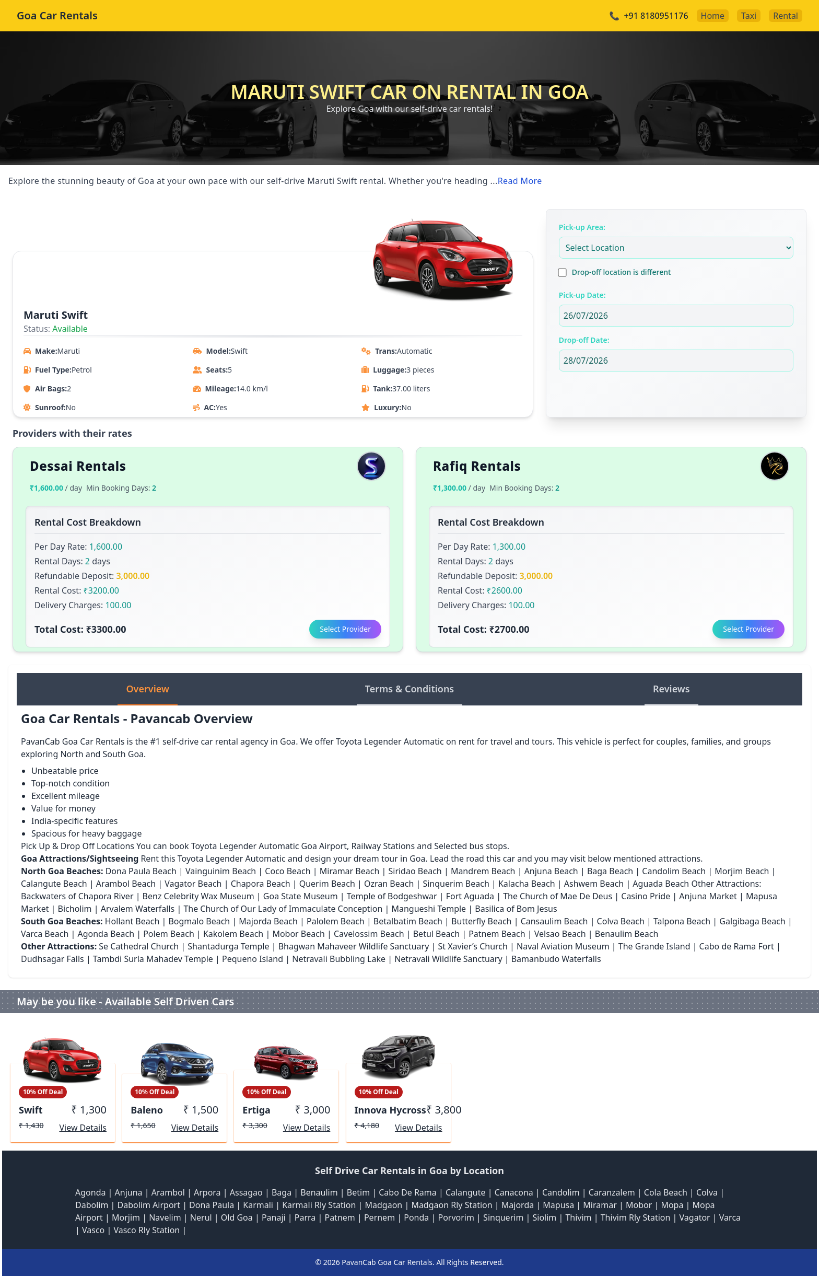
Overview (147, 688)
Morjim (126, 1217)
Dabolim (91, 1205)
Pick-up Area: (582, 227)
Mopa (672, 1205)
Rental (785, 15)
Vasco (93, 1230)
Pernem (379, 1217)
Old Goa (237, 1217)
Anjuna (129, 1192)
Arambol (168, 1192)
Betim (358, 1192)
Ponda (416, 1217)
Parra (305, 1217)
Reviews (671, 688)
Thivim (578, 1217)
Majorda (517, 1205)
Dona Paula (211, 1205)
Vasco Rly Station (146, 1230)
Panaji (274, 1217)
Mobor (639, 1205)
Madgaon (384, 1205)
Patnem (339, 1217)
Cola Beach (665, 1192)
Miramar (599, 1205)
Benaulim (318, 1192)
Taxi (748, 15)
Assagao (246, 1192)
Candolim (561, 1192)
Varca (730, 1217)
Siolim (544, 1217)
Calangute (466, 1192)
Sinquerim (503, 1217)
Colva (707, 1192)
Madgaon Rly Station (451, 1205)
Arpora (207, 1192)
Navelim (165, 1217)
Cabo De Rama (408, 1192)
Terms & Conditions (409, 688)
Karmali (258, 1205)
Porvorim (456, 1217)
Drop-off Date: (584, 340)
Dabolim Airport (149, 1205)
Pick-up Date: (582, 295)
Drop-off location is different (621, 272)
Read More (520, 181)
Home (713, 15)
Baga (281, 1192)
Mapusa (558, 1205)
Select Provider (345, 629)
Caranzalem (612, 1192)
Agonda (90, 1192)
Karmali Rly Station (319, 1205)
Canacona (514, 1192)
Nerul (201, 1217)
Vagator (695, 1217)
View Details (83, 1127)
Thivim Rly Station (636, 1217)
